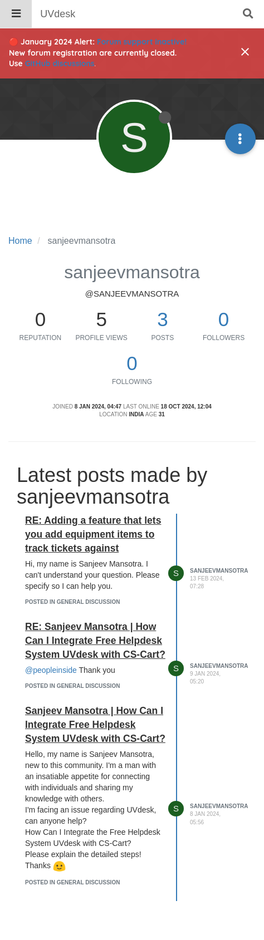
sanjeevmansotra (219, 571)
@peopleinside (51, 670)
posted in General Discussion (72, 602)
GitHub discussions (60, 63)
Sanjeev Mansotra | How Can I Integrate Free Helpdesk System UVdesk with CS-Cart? (95, 724)
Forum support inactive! (142, 42)
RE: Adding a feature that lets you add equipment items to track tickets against (93, 534)
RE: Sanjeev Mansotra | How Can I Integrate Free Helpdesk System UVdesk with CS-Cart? (95, 640)
